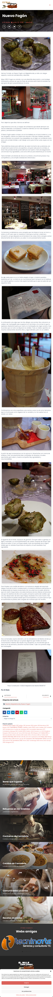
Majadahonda (15, 704)
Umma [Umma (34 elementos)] (42, 740)
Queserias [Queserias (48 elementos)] (30, 738)
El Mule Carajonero (26, 928)
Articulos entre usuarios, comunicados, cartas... (16, 893)
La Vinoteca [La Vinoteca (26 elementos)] (35, 735)
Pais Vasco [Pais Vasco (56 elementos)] (10, 738)
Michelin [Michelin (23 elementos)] (19, 737)
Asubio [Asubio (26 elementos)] (36, 725)
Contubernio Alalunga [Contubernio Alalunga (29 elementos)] (10, 731)
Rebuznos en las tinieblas (16, 808)
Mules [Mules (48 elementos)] (44, 737)
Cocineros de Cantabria (16, 836)
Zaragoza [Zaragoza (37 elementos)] (10, 742)
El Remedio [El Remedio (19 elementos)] (28, 733)
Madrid (29, 22)
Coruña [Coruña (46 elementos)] (21, 731)
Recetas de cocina (12, 917)
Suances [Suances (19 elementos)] (8, 740)
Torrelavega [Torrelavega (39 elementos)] (34, 740)
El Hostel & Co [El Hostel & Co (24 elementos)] (39, 731)
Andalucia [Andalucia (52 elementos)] (7, 725)
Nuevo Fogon (25, 704)
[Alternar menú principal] (49, 5)
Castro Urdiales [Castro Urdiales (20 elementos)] (40, 727)
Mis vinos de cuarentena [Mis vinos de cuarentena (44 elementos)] (32, 737)
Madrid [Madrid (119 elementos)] (6, 737)
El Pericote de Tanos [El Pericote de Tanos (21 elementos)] (17, 733)
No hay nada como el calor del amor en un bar (16, 784)
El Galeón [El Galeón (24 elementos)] (29, 731)
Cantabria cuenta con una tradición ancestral (16, 920)
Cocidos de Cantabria (14, 863)
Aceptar (26, 983)
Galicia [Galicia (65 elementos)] (44, 733)
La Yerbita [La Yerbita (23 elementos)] (44, 735)
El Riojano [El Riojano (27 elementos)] (37, 733)
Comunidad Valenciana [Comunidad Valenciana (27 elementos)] (37, 729)
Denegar (26, 987)
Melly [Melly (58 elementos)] (13, 737)
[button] (50, 971)
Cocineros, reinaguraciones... (11, 839)
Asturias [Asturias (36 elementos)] (29, 725)
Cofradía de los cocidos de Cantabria (13, 866)
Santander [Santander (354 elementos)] (40, 739)
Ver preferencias (26, 991)
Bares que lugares (12, 781)
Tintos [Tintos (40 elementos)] (26, 740)
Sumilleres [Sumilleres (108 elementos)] (17, 740)
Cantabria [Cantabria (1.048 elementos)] (16, 727)
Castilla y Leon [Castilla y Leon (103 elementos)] (29, 727)
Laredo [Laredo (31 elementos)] (27, 735)
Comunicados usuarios (15, 890)
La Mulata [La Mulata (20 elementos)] (19, 735)
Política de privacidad (31, 995)
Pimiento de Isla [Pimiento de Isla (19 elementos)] (20, 738)
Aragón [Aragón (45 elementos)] (15, 725)
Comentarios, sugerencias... (11, 811)
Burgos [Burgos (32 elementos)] (6, 727)
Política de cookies (20, 995)
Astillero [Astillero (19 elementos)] (22, 725)
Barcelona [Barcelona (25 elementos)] (44, 725)
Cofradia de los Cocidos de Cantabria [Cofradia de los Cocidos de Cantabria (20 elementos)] (17, 729)
